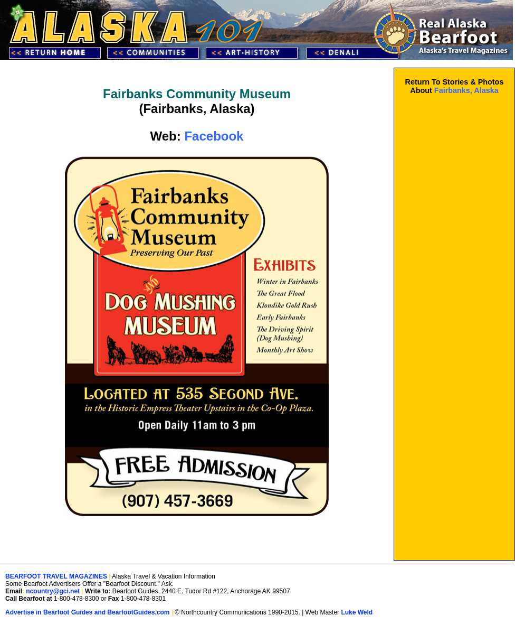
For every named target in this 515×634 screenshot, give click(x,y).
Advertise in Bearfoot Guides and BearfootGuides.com (87, 612)
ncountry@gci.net (53, 591)
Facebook (213, 136)
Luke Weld (357, 612)
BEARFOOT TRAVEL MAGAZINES (56, 576)
